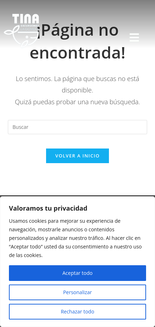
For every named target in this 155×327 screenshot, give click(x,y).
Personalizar (77, 292)
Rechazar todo (77, 311)
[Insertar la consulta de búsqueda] (77, 127)
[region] (77, 261)
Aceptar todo (77, 273)
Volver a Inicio (77, 155)
